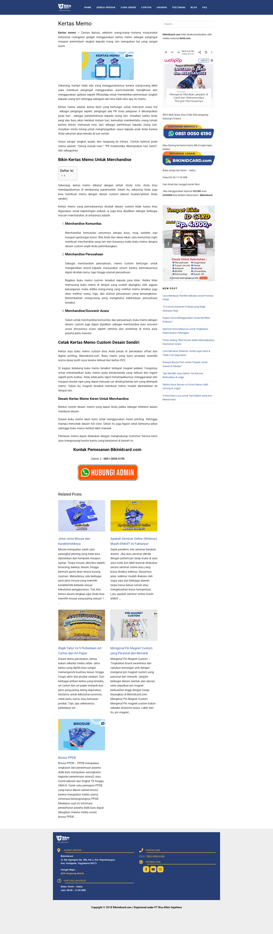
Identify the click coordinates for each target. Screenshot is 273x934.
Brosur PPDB (67, 757)
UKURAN (162, 7)
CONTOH (146, 7)
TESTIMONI (178, 7)
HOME (87, 7)
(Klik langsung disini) (72, 873)
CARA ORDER (128, 7)
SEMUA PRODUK (105, 7)
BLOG (194, 7)
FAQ (204, 7)
